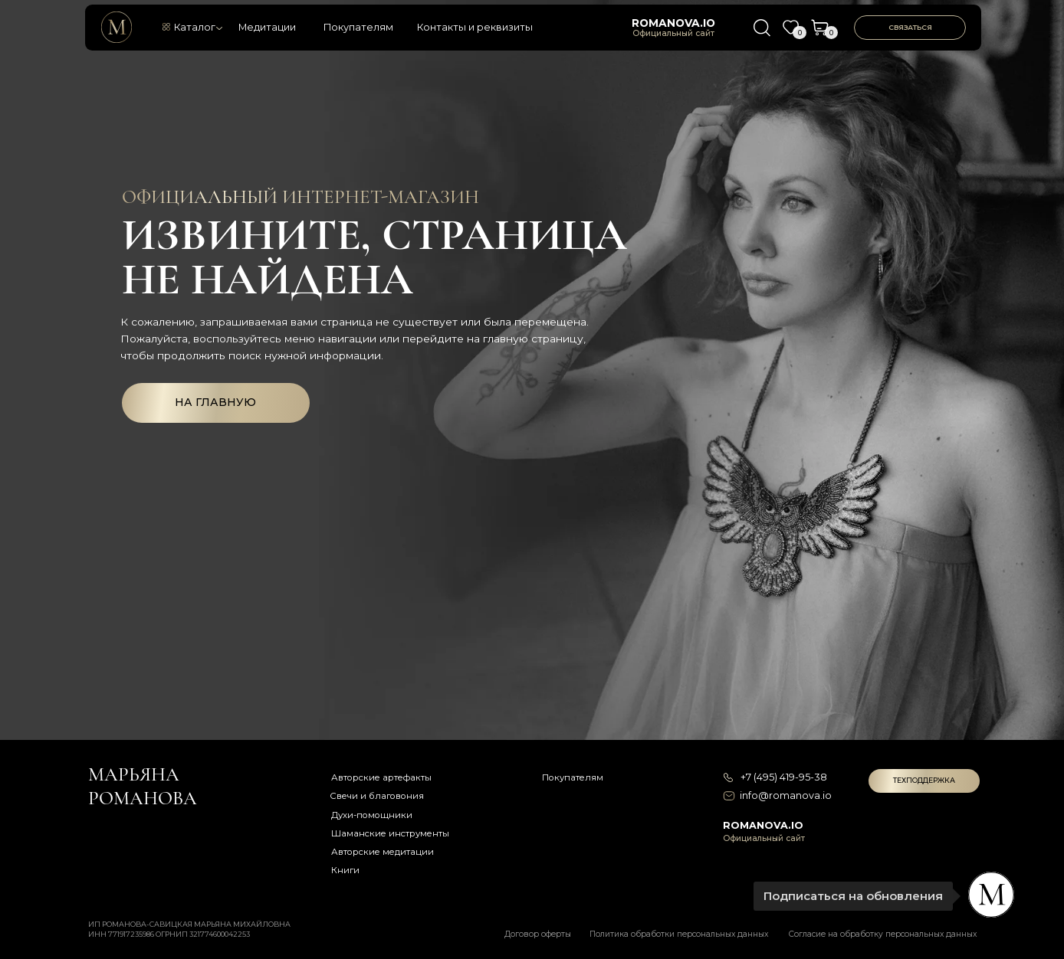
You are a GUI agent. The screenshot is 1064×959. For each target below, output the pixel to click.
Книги (345, 870)
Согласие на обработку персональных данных (883, 934)
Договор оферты (537, 934)
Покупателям (358, 27)
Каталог (194, 27)
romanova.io (673, 23)
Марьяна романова (142, 786)
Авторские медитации (382, 851)
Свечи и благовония (377, 795)
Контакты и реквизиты (475, 27)
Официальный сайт (673, 33)
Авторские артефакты (381, 777)
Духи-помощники (371, 815)
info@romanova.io (786, 795)
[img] (116, 26)
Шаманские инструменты (390, 833)
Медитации (267, 27)
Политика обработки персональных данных (678, 934)
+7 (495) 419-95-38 (784, 777)
